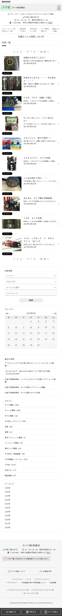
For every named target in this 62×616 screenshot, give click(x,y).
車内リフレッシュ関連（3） (16, 437)
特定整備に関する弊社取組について (34, 582)
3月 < (7, 313)
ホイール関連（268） (13, 410)
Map (50, 23)
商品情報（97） (11, 475)
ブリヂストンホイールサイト (41, 590)
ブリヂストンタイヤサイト (17, 590)
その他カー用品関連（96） (15, 453)
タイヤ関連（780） (12, 405)
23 (41, 51)
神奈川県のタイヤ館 (33, 30)
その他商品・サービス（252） (17, 459)
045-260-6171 (32, 17)
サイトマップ (17, 579)
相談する (11, 611)
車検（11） (9, 432)
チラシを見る (51, 611)
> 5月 (54, 313)
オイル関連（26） (12, 416)
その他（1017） (11, 464)
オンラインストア (30, 593)
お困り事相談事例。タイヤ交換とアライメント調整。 (26, 387)
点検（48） (9, 426)
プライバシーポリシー (42, 579)
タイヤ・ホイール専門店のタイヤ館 (8, 30)
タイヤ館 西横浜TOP (45, 30)
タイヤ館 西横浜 (18, 7)
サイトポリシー (13, 582)
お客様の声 (45, 571)
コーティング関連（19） (14, 443)
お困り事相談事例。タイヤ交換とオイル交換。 (23, 392)
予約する (31, 611)
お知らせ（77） (11, 470)
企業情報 (53, 582)
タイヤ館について (16, 571)
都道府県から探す (23, 30)
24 (45, 51)
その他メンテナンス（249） (16, 421)
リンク (29, 579)
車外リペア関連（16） (13, 448)
